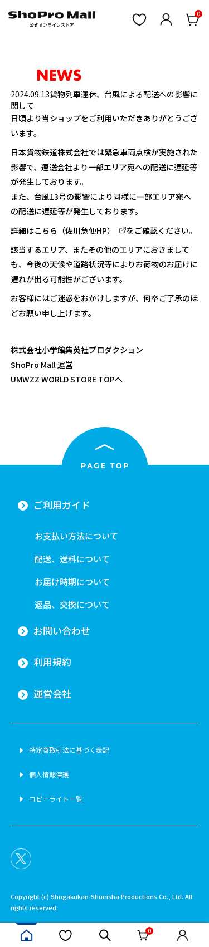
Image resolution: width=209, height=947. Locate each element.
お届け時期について (72, 581)
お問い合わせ (61, 630)
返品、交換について (72, 604)
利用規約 (52, 662)
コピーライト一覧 (55, 798)
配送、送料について (72, 559)
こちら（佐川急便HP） (74, 230)
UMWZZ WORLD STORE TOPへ (67, 379)
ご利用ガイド (61, 505)
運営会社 (52, 693)
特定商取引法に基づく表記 (69, 749)
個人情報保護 (49, 774)
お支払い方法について (76, 536)
